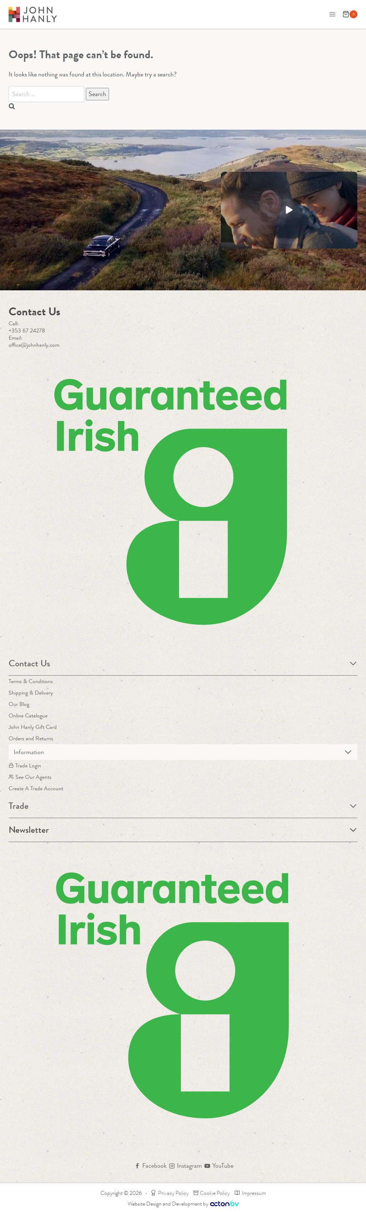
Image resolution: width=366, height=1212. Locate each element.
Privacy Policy (169, 1193)
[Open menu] (332, 14)
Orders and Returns (31, 738)
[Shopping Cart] (349, 14)
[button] (289, 210)
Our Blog (19, 704)
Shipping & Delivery (31, 692)
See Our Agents (30, 777)
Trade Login (25, 765)
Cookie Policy (211, 1193)
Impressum (250, 1193)
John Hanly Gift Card (33, 727)
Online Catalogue (28, 715)
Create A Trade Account (36, 788)
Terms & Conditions (31, 681)
